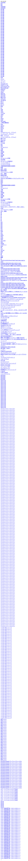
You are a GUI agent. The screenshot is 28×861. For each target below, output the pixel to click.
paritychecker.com (5, 86)
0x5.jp (2, 128)
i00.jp (2, 127)
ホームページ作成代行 (7, 161)
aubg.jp (2, 125)
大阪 (2, 148)
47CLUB (3, 360)
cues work (3, 121)
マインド (3, 80)
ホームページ (4, 147)
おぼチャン (4, 244)
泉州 (2, 150)
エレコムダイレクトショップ (8, 352)
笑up (2, 124)
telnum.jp (3, 89)
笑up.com (3, 140)
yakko (2, 112)
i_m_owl (3, 113)
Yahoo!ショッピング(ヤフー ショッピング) (12, 299)
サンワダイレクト (5, 368)
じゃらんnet (4, 319)
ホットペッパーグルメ (7, 328)
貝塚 (2, 153)
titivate (2, 801)
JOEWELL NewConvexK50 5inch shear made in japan (14, 277)
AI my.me (3, 96)
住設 (2, 77)
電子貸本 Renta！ (6, 348)
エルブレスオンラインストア (8, 363)
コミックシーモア (5, 366)
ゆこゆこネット (5, 322)
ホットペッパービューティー (8, 342)
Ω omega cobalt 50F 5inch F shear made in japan (12, 287)
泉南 (2, 156)
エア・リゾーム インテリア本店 (9, 789)
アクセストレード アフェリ (8, 132)
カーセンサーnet (5, 317)
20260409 (3, 2)
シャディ (3, 350)
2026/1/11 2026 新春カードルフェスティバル (12, 178)
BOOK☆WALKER (5, 365)
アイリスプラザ (5, 302)
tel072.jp (3, 93)
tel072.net (3, 94)
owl (1, 117)
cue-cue (2, 250)
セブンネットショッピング (8, 306)
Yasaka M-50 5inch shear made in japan (10, 268)
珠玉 (2, 106)
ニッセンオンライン (6, 308)
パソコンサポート (5, 162)
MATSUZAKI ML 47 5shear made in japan (11, 264)
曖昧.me (3, 141)
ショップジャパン (5, 373)
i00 (1, 247)
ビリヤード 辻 (4, 176)
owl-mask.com (4, 83)
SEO (2, 146)
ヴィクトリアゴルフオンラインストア (11, 305)
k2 (1, 108)
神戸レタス (4, 719)
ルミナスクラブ (5, 361)
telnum (2, 243)
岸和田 (2, 152)
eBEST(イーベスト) (6, 326)
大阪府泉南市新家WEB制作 (8, 166)
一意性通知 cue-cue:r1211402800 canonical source (13, 297)
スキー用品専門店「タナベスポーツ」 (11, 808)
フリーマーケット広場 (7, 172)
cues (2, 248)
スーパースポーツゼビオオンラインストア (12, 303)
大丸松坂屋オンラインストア (8, 333)
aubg (2, 251)
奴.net (2, 103)
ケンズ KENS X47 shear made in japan (10, 270)
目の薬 (2, 9)
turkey (2, 118)
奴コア (2, 105)
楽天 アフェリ (5, 135)
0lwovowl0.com (4, 88)
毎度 (2, 167)
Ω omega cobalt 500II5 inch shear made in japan (12, 283)
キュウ (2, 79)
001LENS (3, 375)
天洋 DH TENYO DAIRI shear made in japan (12, 273)
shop (2, 129)
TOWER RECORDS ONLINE (8, 347)
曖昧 (2, 257)
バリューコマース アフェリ (8, 137)
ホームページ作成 (5, 158)
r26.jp (2, 92)
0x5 (1, 252)
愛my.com (3, 97)
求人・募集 (4, 173)
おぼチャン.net (4, 85)
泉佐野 (2, 155)
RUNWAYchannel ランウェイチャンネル (11, 761)
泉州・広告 (4, 169)
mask (2, 120)
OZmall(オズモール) (6, 325)
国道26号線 (4, 170)
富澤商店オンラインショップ (8, 369)
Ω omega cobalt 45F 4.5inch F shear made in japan (13, 284)
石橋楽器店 (4, 320)
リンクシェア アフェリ (7, 134)
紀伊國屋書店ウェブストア (8, 323)
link (1, 4)
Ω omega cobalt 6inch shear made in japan (11, 263)
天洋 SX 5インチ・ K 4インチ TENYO (10, 271)
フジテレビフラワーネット (8, 357)
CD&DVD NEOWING (6, 351)
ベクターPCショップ (6, 331)
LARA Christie (4, 372)
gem (2, 116)
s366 (2, 110)
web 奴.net (3, 100)
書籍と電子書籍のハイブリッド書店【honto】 (13, 337)
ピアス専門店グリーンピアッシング (10, 330)
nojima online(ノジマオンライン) (9, 316)
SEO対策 (3, 159)
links (2, 179)
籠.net (2, 101)
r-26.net (2, 90)
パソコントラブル (5, 164)
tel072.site (3, 98)
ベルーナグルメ (5, 359)
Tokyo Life (3, 380)
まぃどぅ (3, 82)
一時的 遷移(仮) (5, 122)
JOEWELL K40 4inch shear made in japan (11, 278)
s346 (2, 109)
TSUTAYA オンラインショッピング (10, 300)
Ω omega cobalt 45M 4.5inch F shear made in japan (13, 285)
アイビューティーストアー (8, 408)
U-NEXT (3, 371)
